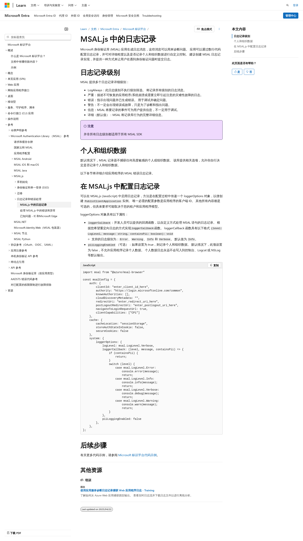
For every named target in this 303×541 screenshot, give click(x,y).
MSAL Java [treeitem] (20, 170)
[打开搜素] (287, 5)
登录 (295, 5)
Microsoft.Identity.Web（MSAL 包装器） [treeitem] (38, 227)
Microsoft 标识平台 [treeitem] (19, 44)
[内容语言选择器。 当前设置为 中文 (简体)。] (15, 529)
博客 (189, 529)
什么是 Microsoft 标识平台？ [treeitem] (28, 56)
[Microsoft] (7, 5)
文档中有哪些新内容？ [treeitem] (24, 61)
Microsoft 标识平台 (134, 29)
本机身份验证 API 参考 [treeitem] (24, 256)
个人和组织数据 (243, 41)
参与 (202, 529)
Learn (83, 29)
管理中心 (290, 15)
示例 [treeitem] (13, 67)
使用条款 (254, 529)
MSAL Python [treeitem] (22, 239)
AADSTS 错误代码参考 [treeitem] (24, 279)
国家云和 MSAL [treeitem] (23, 147)
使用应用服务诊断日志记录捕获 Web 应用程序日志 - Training (117, 490)
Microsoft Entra (109, 29)
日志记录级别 (242, 36)
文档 (93, 29)
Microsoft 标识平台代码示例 (137, 455)
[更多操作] (219, 29)
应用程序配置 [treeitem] (22, 153)
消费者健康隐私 (231, 529)
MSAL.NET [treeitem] (20, 222)
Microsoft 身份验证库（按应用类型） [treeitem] (33, 273)
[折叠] (66, 29)
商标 (267, 529)
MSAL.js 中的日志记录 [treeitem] (33, 204)
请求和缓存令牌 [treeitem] (23, 142)
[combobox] (38, 37)
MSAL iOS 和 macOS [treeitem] (26, 164)
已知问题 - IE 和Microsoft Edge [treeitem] (38, 216)
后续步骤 (239, 51)
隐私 (212, 529)
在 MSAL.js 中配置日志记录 (250, 46)
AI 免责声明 (159, 529)
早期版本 (176, 529)
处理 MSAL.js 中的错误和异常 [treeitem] (37, 210)
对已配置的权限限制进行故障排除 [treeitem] (31, 284)
